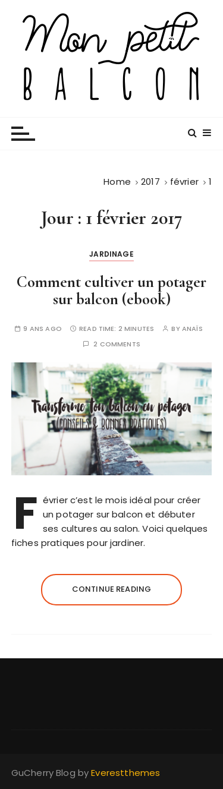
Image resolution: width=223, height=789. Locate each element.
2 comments (116, 344)
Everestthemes (125, 772)
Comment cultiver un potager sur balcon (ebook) (111, 291)
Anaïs (192, 329)
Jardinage (111, 254)
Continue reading (111, 589)
